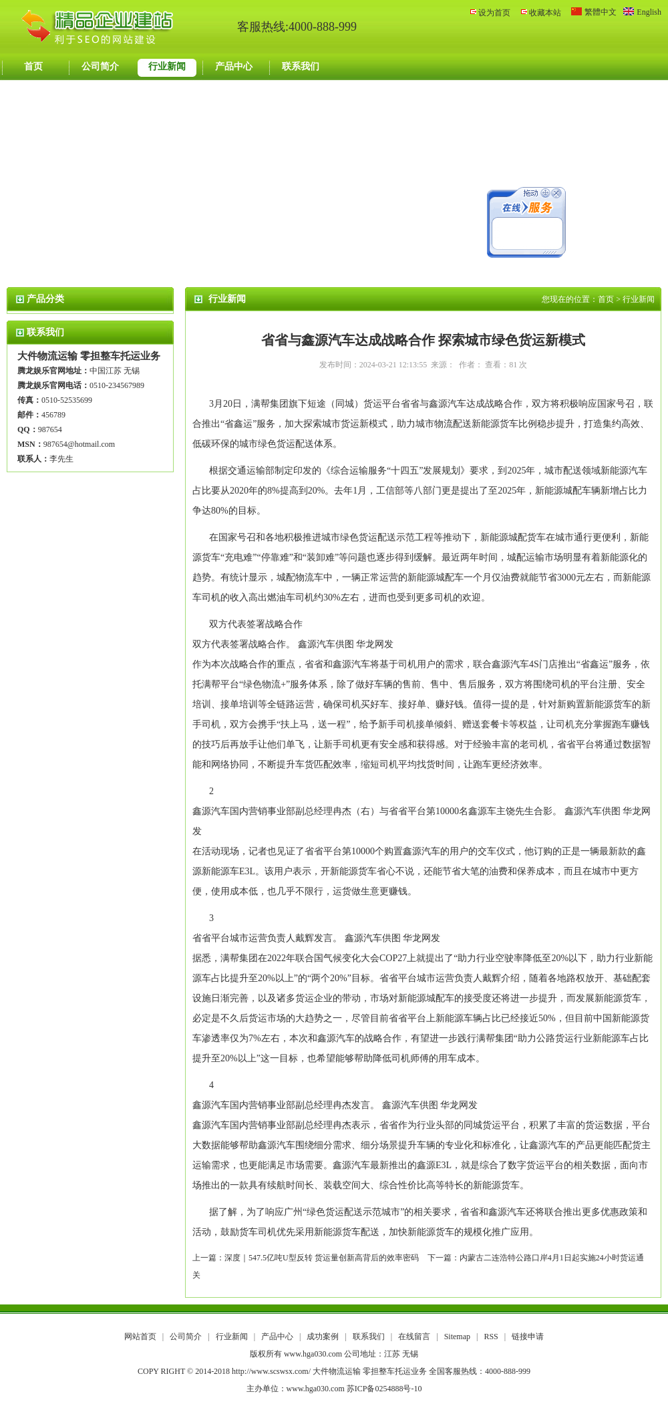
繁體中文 (600, 12)
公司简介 (100, 66)
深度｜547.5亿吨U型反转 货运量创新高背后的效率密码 (321, 1257)
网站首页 (140, 1336)
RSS (491, 1336)
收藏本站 (545, 12)
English (649, 12)
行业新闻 (167, 66)
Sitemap (457, 1336)
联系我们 (300, 66)
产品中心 (234, 66)
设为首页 (494, 12)
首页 (33, 66)
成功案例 (324, 1336)
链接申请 (528, 1336)
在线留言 (415, 1336)
